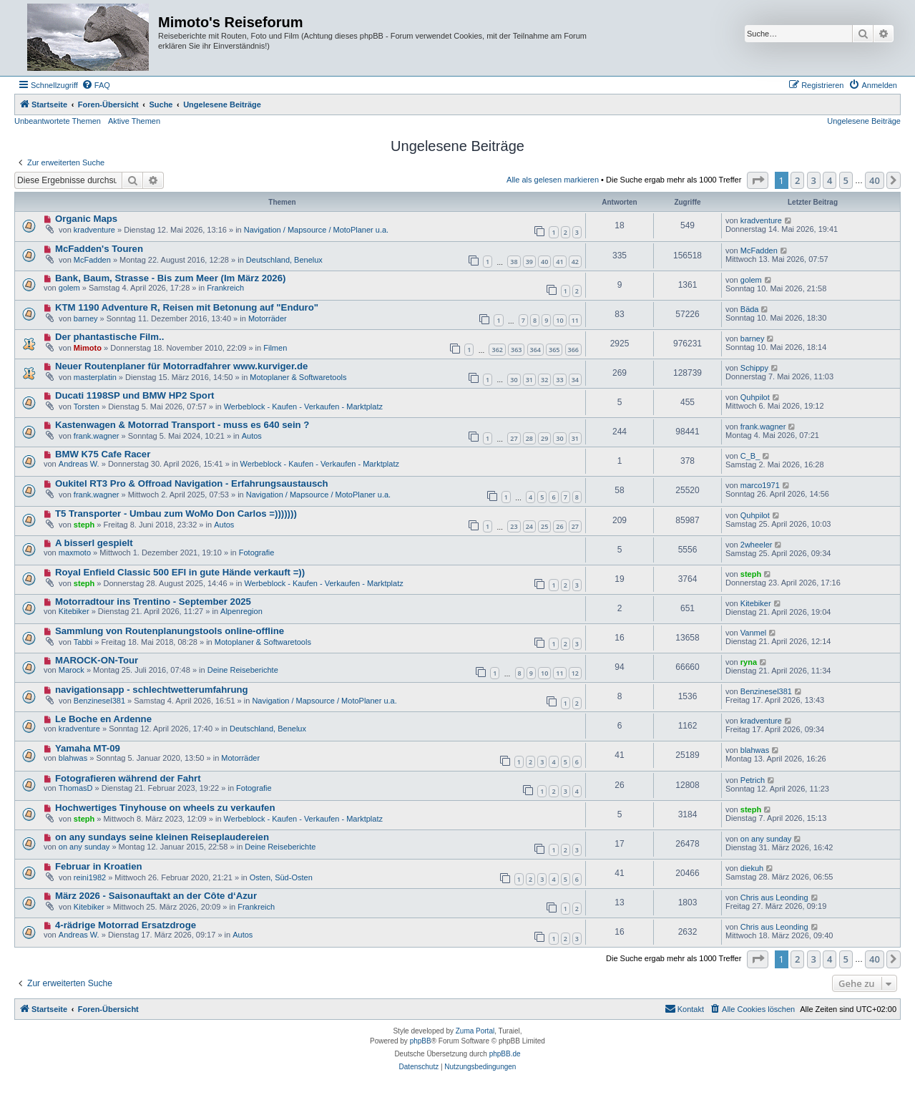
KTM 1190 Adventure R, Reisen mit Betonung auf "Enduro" (186, 307)
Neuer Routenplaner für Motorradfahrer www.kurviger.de (181, 366)
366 (573, 349)
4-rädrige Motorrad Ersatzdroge (125, 925)
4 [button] (829, 180)
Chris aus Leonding (774, 897)
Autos (252, 436)
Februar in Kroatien (98, 866)
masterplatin (95, 377)
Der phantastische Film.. (109, 336)
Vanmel (753, 632)
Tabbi (83, 642)
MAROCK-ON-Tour (96, 660)
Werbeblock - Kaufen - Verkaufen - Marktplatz (303, 406)
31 (529, 379)
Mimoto (88, 348)
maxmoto (75, 552)
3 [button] (813, 180)
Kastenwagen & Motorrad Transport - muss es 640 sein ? (182, 424)
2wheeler (756, 544)
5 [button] (845, 180)
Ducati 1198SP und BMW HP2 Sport (135, 395)
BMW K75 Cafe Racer (102, 454)
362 (496, 349)
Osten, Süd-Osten (281, 877)
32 (544, 379)
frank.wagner (96, 436)
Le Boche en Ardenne (103, 719)
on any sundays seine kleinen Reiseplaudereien (162, 837)
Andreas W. (79, 463)
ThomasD (76, 788)
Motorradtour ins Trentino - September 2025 (153, 601)
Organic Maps (86, 218)
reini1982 (90, 877)
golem (69, 287)
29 (544, 438)
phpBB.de (505, 1054)
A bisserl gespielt (94, 542)
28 (529, 438)
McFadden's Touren (99, 248)
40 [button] (874, 180)
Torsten (86, 406)
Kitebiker (74, 611)
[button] (757, 180)
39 (529, 261)
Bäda (749, 309)
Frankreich (225, 287)
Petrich (752, 780)
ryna (748, 662)
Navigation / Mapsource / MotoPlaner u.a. (316, 229)
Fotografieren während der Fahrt (128, 778)
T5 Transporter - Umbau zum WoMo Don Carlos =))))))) (176, 513)
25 (544, 526)
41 (559, 261)
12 (575, 673)
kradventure (94, 229)
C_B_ (750, 456)
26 (559, 526)
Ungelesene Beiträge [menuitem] (864, 121)
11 (575, 320)
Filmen (275, 348)
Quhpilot (755, 397)
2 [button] (797, 180)
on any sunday (84, 846)
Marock (71, 670)
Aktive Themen (134, 121)
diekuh (751, 868)
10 (559, 320)
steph (84, 524)
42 (575, 261)
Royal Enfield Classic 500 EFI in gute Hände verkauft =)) (180, 572)
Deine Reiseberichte (242, 670)
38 (513, 261)
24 (529, 526)
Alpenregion (241, 611)
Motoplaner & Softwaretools (298, 377)
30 (513, 379)
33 (559, 379)
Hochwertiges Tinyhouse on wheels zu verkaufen (165, 807)
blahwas (73, 758)
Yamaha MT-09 (87, 748)
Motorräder (267, 318)
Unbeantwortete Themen (57, 121)
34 (575, 379)
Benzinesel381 (99, 700)
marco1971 (760, 485)
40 (544, 261)
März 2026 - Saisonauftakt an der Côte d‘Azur (156, 895)
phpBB (420, 1041)
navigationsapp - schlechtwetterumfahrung (151, 689)
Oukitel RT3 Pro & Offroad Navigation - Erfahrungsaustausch (191, 483)
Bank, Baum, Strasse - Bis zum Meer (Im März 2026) (170, 278)
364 (535, 349)
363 (516, 349)
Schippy (754, 368)
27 (513, 438)
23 (513, 526)
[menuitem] (96, 85)
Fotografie (257, 552)
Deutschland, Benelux (284, 260)
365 (554, 349)
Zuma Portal (475, 1031)
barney (86, 318)
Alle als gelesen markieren (553, 179)
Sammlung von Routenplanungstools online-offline (169, 631)
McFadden (92, 260)
